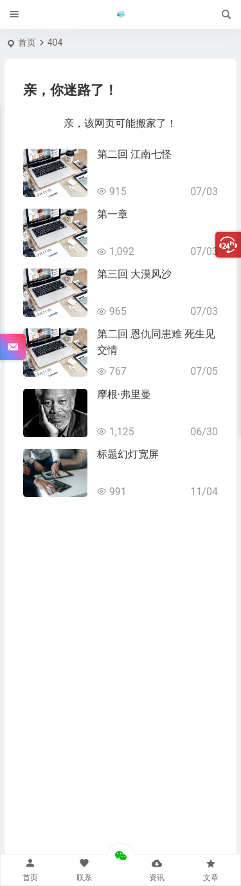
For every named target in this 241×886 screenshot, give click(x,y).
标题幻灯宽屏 (128, 454)
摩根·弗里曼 (124, 394)
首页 (27, 42)
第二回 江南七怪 (134, 154)
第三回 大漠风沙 (134, 274)
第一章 (112, 214)
